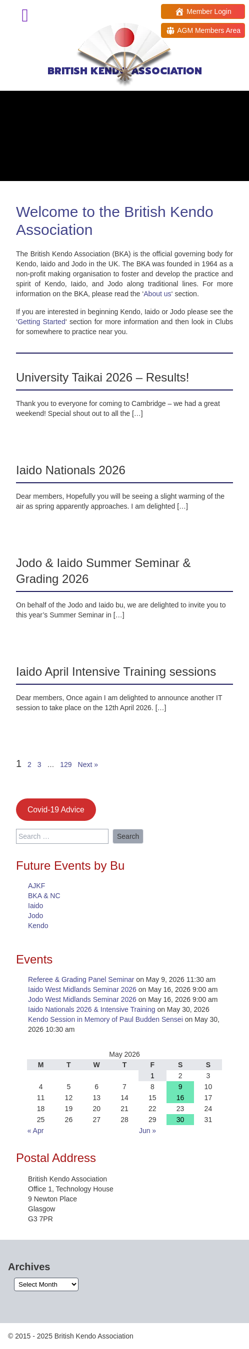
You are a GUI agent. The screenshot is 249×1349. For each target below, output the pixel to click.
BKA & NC (44, 896)
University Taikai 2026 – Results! (102, 377)
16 (180, 1098)
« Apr (36, 1131)
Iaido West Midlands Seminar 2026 (82, 989)
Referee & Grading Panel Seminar (81, 979)
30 (180, 1120)
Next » (88, 765)
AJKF (36, 886)
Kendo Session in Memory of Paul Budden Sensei (105, 1019)
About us (157, 294)
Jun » (147, 1131)
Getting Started (42, 322)
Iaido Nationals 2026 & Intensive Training (92, 1009)
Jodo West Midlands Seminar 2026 (82, 999)
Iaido (35, 906)
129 (66, 765)
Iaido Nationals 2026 (71, 470)
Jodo (35, 916)
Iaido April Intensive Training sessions (116, 671)
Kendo (38, 926)
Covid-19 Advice (56, 809)
